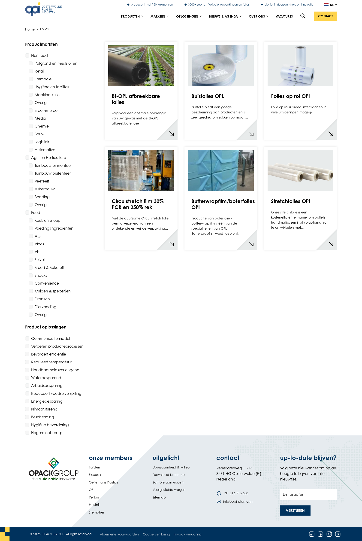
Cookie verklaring (156, 534)
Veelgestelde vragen (169, 490)
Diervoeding (45, 306)
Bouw (39, 134)
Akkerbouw (45, 189)
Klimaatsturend (44, 409)
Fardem (95, 467)
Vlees (39, 244)
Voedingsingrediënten (54, 228)
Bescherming (42, 417)
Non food (39, 55)
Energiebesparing (47, 401)
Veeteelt (42, 181)
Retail (39, 71)
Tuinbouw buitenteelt (53, 173)
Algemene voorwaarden (119, 534)
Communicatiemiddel (50, 338)
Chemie (42, 126)
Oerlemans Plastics (103, 482)
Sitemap (159, 497)
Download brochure (169, 475)
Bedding (42, 197)
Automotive (45, 149)
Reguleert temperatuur (51, 362)
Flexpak (95, 475)
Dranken (42, 299)
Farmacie (43, 79)
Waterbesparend (46, 377)
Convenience (47, 283)
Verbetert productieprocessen (57, 346)
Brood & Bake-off (49, 267)
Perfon (94, 497)
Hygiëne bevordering (50, 424)
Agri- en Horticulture (48, 157)
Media (40, 118)
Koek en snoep (47, 220)
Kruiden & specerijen (53, 291)
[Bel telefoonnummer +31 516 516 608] (232, 493)
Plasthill (94, 505)
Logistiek (42, 142)
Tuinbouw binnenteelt (53, 165)
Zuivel (40, 259)
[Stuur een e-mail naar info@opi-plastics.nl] (234, 501)
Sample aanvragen (168, 482)
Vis (37, 251)
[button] (325, 16)
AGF (38, 236)
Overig (41, 102)
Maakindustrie (47, 94)
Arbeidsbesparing (47, 385)
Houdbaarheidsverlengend (55, 370)
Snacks (41, 275)
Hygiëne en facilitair (52, 87)
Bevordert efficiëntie (48, 354)
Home (30, 29)
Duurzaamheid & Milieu (171, 467)
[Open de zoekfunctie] (303, 16)
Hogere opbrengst (47, 432)
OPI (91, 490)
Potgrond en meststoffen (56, 63)
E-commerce (46, 110)
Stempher (96, 512)
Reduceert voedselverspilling (56, 393)
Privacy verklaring (187, 534)
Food (35, 212)
